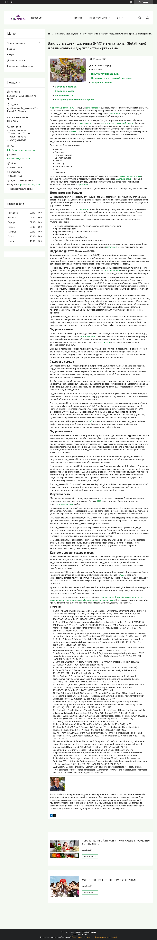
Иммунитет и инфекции (105, 73)
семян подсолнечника (130, 176)
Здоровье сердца (65, 86)
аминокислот (85, 123)
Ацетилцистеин (123, 179)
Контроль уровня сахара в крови (74, 99)
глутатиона (111, 247)
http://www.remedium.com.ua (21, 150)
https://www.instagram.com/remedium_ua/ (30, 184)
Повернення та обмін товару (21, 66)
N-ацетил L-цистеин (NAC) (62, 108)
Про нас (11, 49)
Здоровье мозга (64, 91)
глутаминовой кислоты (123, 123)
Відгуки (10, 54)
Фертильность (64, 95)
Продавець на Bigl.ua (78, 935)
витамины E (74, 132)
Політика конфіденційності (106, 937)
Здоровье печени (101, 82)
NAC (90, 421)
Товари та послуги (98, 18)
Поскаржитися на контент (82, 937)
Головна (78, 18)
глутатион (83, 209)
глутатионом (115, 113)
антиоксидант (93, 108)
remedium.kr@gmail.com (18, 158)
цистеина (105, 123)
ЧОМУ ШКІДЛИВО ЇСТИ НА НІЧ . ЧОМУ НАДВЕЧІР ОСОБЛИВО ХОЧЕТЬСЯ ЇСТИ (116, 842)
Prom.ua (92, 932)
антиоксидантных (64, 504)
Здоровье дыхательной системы (111, 78)
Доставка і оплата (16, 60)
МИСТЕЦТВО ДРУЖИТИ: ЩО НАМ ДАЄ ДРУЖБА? (109, 880)
